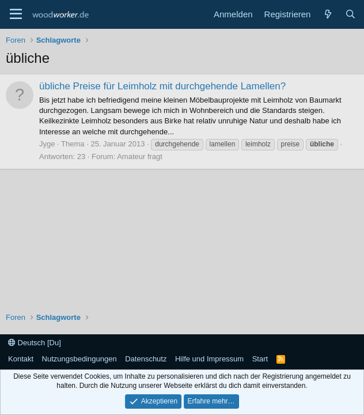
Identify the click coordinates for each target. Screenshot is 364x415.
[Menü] (15, 14)
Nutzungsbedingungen (79, 358)
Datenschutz (145, 358)
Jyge (47, 143)
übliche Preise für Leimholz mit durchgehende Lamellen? (162, 86)
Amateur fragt (139, 156)
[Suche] (350, 14)
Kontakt (20, 358)
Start (260, 358)
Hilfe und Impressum (209, 358)
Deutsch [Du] (34, 342)
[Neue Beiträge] (327, 14)
